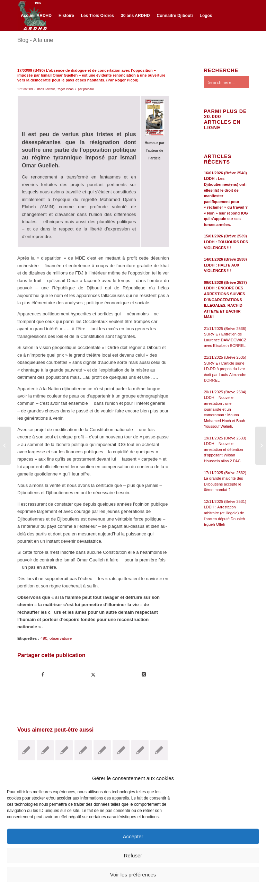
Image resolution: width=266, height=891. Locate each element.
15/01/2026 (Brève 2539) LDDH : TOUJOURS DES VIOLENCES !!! (226, 242)
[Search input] (233, 82)
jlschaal (88, 89)
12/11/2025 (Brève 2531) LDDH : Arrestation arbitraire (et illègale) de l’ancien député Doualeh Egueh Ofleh (225, 512)
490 (44, 638)
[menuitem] (36, 15)
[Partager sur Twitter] (93, 674)
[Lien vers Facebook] (19, 46)
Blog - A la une (35, 40)
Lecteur (50, 89)
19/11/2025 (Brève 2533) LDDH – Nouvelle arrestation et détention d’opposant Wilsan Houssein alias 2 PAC (225, 449)
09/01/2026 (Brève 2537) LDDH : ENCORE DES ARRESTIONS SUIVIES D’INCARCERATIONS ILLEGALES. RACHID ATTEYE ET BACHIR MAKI (225, 299)
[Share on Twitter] (143, 674)
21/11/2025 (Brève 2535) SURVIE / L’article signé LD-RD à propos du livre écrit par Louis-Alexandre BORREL (225, 368)
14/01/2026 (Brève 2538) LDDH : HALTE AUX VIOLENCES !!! (225, 265)
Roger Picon (64, 89)
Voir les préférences (133, 874)
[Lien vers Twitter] (30, 46)
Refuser (133, 855)
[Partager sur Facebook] (43, 674)
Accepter (133, 836)
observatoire (61, 638)
